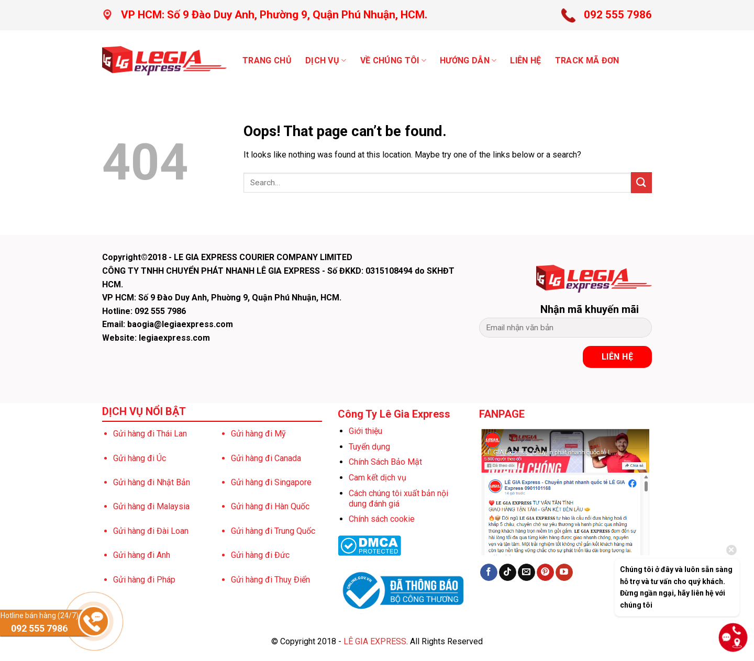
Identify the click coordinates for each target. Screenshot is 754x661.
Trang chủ (267, 60)
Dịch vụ (326, 60)
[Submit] (641, 182)
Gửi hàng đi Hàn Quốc (270, 506)
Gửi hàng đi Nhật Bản (151, 482)
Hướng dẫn (468, 60)
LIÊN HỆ (525, 60)
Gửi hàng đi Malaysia (151, 506)
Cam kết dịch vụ (377, 478)
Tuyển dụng (369, 447)
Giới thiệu (365, 431)
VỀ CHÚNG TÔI (393, 60)
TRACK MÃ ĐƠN (587, 60)
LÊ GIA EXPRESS (374, 641)
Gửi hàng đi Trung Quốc (273, 531)
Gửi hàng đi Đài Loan (150, 531)
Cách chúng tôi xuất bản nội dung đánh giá (398, 498)
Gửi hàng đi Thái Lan (150, 434)
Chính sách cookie (382, 519)
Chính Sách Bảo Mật (385, 462)
